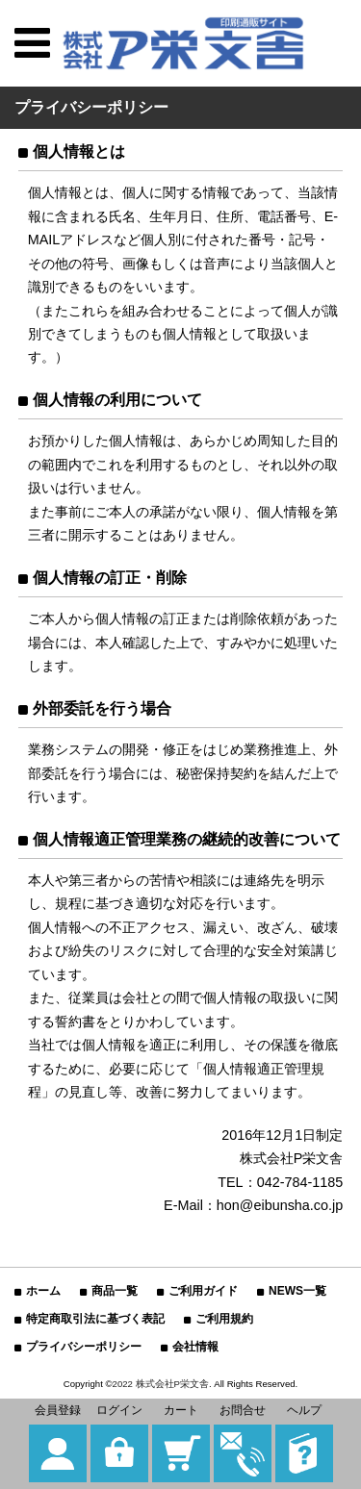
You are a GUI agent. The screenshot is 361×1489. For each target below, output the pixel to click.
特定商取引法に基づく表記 (95, 1318)
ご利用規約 (224, 1318)
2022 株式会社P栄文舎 (161, 1383)
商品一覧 (114, 1291)
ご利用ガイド (203, 1291)
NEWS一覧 (297, 1291)
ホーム (43, 1291)
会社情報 (195, 1346)
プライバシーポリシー (84, 1346)
